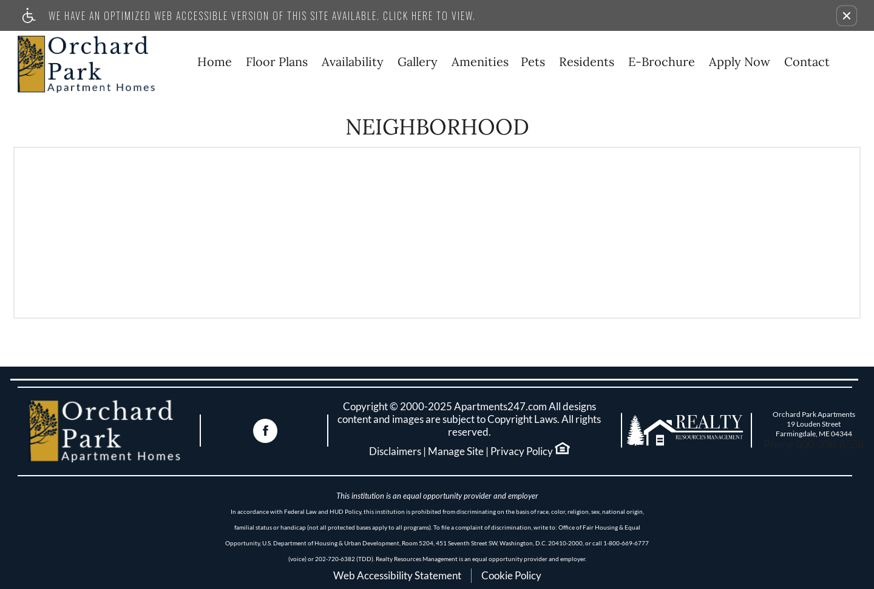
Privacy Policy (521, 451)
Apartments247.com (500, 407)
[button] (846, 15)
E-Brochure (661, 62)
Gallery (418, 62)
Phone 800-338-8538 (814, 444)
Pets (533, 62)
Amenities (480, 62)
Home (214, 62)
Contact (807, 62)
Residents (586, 62)
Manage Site (456, 451)
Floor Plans (277, 62)
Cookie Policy (511, 575)
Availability (353, 62)
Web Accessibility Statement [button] (397, 575)
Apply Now (739, 62)
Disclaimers (395, 451)
